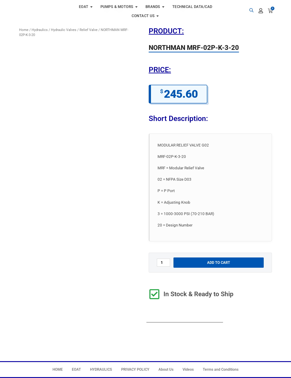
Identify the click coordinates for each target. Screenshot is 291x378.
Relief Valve (89, 30)
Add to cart (218, 262)
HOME (58, 369)
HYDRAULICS (101, 369)
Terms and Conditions (220, 369)
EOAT (76, 369)
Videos (188, 369)
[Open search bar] (251, 10)
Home (23, 30)
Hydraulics (40, 30)
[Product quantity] (163, 263)
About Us (165, 369)
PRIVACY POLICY (135, 369)
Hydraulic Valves (63, 30)
